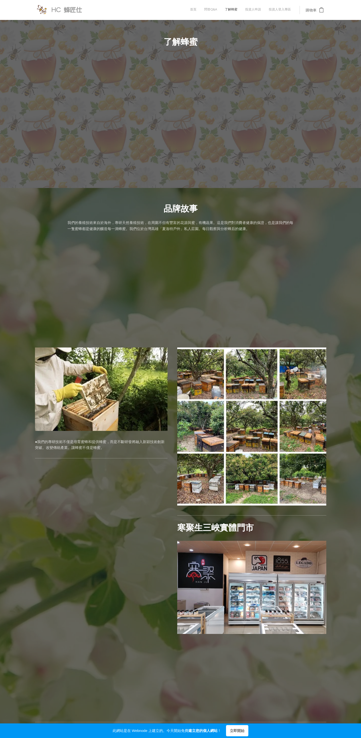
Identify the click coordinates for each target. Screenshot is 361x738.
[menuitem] (261, 10)
